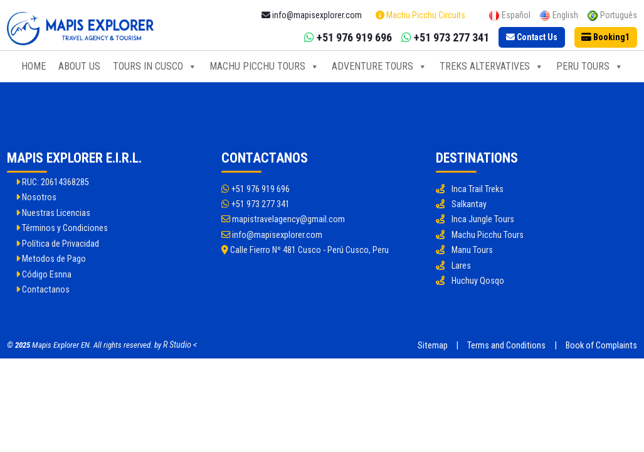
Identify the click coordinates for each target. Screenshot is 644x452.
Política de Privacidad (57, 244)
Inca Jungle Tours (482, 219)
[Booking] (606, 37)
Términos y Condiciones (62, 228)
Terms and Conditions (506, 345)
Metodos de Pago (51, 259)
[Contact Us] (532, 37)
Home (33, 66)
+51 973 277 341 (255, 204)
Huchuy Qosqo (477, 281)
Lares (461, 266)
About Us (79, 66)
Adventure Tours (379, 66)
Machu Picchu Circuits (420, 15)
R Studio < (180, 345)
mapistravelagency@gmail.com (283, 219)
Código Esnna (43, 274)
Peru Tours (589, 66)
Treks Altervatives (492, 66)
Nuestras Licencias (53, 213)
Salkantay (469, 204)
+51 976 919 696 (255, 189)
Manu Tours (472, 250)
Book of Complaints (601, 345)
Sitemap (433, 345)
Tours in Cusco (155, 66)
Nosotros (36, 197)
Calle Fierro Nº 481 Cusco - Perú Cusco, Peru (305, 250)
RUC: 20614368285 (52, 182)
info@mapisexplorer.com (271, 235)
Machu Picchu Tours (264, 66)
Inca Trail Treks (477, 189)
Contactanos (43, 289)
